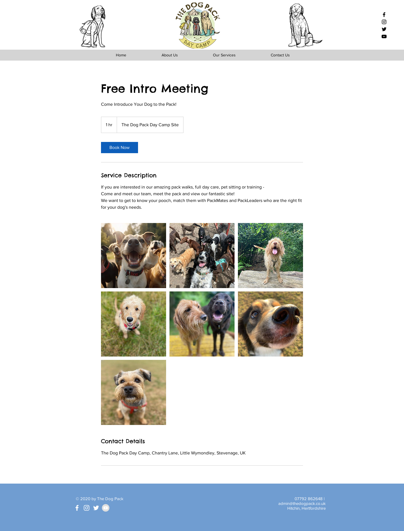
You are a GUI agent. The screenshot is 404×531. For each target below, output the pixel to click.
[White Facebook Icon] (77, 508)
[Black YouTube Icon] (384, 36)
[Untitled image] (133, 255)
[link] (119, 147)
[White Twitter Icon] (96, 508)
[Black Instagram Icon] (384, 22)
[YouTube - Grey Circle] (105, 508)
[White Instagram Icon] (86, 508)
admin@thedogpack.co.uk (302, 503)
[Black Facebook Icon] (384, 15)
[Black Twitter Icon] (384, 29)
